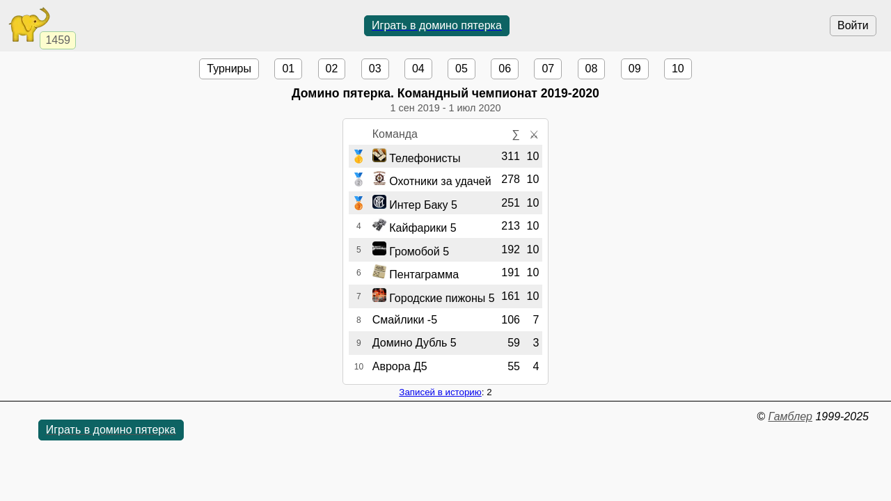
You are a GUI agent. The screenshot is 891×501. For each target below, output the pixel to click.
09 (635, 68)
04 (418, 68)
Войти (853, 25)
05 (461, 68)
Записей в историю (440, 392)
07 (548, 68)
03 (375, 68)
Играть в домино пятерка (437, 25)
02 (332, 68)
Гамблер (790, 416)
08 (591, 68)
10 (678, 68)
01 (288, 68)
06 (504, 68)
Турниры (229, 68)
